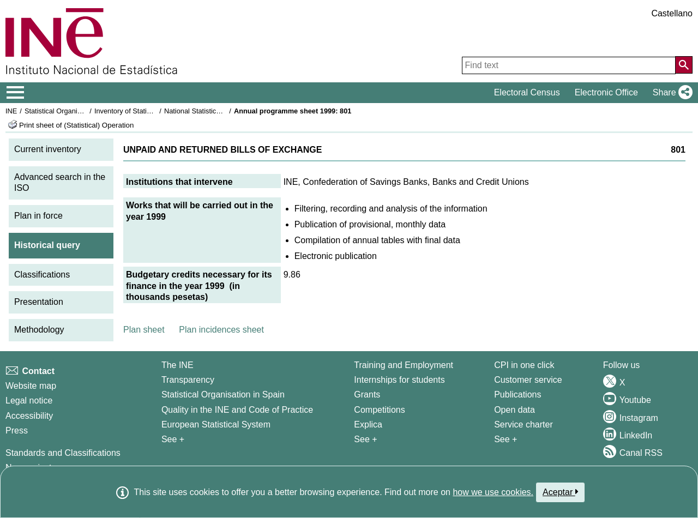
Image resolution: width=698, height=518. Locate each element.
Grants (367, 394)
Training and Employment (403, 365)
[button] (670, 93)
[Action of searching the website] (684, 65)
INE (11, 111)
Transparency (187, 379)
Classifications (42, 274)
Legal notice (28, 400)
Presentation (38, 301)
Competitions (379, 409)
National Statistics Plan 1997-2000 (217, 111)
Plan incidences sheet (221, 329)
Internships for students (399, 379)
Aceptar (560, 492)
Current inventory (47, 149)
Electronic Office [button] (606, 92)
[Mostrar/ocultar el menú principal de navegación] (15, 93)
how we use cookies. (493, 492)
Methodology (39, 329)
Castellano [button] (672, 13)
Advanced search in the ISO (59, 182)
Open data (514, 409)
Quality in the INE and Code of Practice (237, 409)
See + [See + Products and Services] (505, 439)
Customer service (528, 379)
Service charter (523, 424)
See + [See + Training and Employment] (365, 439)
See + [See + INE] (172, 439)
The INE (177, 365)
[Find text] (569, 65)
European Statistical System (215, 424)
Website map (30, 385)
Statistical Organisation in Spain (74, 111)
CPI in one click (524, 365)
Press (16, 430)
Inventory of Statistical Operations (146, 111)
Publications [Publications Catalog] (517, 394)
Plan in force (38, 215)
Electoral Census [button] (527, 92)
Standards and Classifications (63, 452)
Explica (368, 424)
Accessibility (29, 415)
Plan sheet (144, 329)
